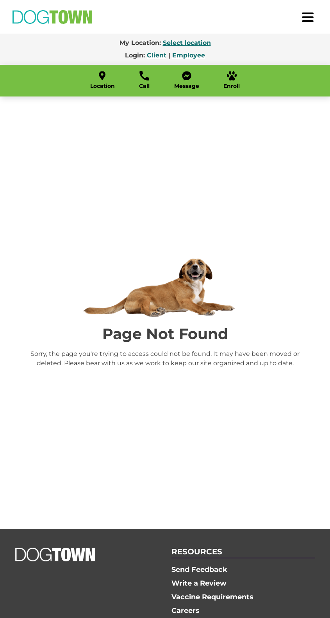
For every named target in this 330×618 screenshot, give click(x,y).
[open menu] (308, 16)
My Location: (165, 42)
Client (156, 55)
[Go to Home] (52, 17)
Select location (187, 42)
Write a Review (199, 583)
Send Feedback (199, 569)
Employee (188, 55)
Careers (185, 610)
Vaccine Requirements (212, 597)
